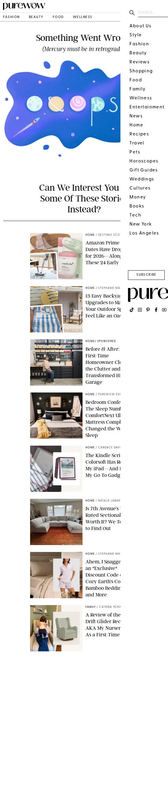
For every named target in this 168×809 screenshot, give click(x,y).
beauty (36, 17)
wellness (82, 17)
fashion (11, 17)
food (58, 17)
